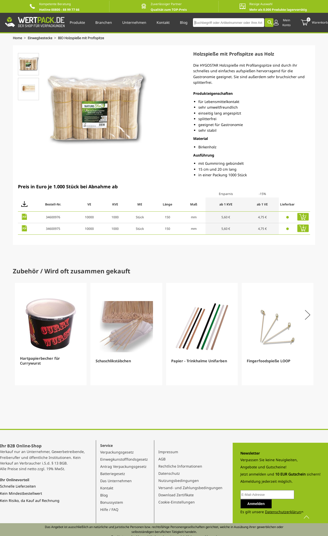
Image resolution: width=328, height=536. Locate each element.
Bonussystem (111, 502)
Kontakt (106, 488)
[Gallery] (164, 334)
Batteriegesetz (112, 473)
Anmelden (256, 504)
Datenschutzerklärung (284, 511)
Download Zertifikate (176, 494)
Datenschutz (169, 473)
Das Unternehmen (116, 480)
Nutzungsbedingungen (178, 480)
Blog (104, 495)
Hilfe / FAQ (109, 509)
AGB (162, 459)
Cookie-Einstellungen (176, 502)
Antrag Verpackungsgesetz (123, 466)
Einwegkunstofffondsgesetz (124, 459)
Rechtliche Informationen (180, 466)
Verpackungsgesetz (117, 452)
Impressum (168, 451)
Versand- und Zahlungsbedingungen (190, 487)
